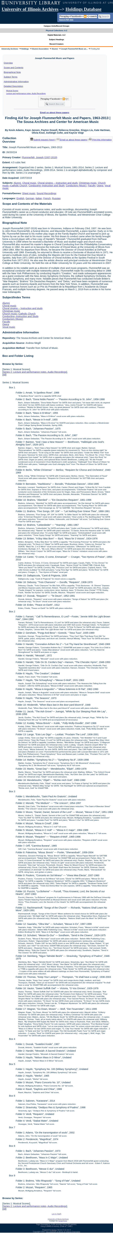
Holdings (25, 49)
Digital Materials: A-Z (56, 35)
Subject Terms (10, 77)
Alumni (55, 49)
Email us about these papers (54, 112)
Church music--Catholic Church (19, 313)
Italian (39, 198)
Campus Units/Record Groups (56, 26)
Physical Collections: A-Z (56, 30)
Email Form (62, 1221)
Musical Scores (12, 91)
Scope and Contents (13, 67)
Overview (8, 63)
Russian (56, 198)
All (4, 374)
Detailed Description (13, 86)
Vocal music (8, 327)
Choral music (29, 183)
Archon (54, 1230)
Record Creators (56, 44)
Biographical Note (12, 72)
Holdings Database (84, 9)
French (47, 198)
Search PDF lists (66, 20)
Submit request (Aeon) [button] (42, 139)
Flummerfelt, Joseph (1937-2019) (39, 157)
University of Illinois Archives (30, 9)
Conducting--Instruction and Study (47, 185)
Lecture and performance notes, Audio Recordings (26, 93)
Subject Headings (56, 39)
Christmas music (88, 183)
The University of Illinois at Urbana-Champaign (63, 1232)
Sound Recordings (46, 193)
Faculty (91, 185)
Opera (100, 185)
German (30, 198)
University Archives (9, 49)
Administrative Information (16, 81)
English (20, 198)
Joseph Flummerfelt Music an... (74, 49)
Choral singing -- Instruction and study (57, 183)
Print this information (100, 139)
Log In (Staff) (56, 1214)
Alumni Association (40, 49)
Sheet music (28, 193)
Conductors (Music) (76, 185)
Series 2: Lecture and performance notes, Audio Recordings (34, 372)
